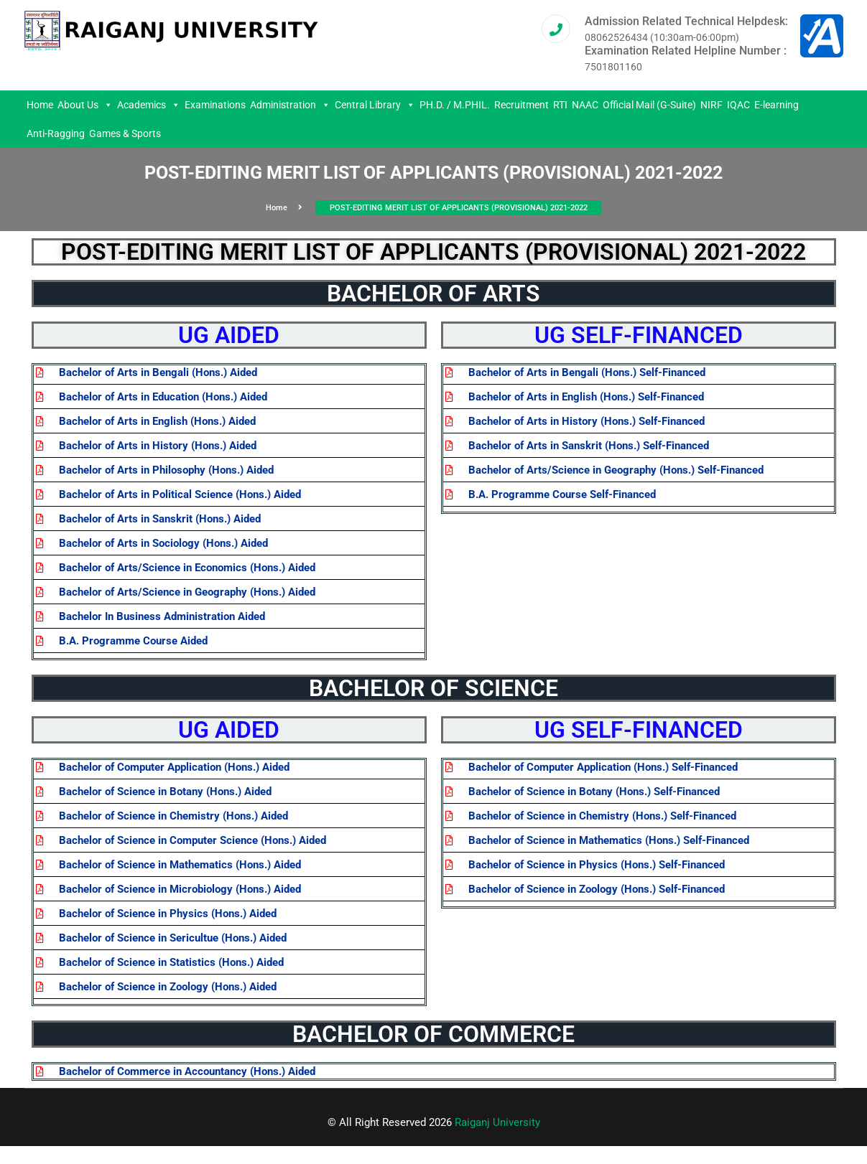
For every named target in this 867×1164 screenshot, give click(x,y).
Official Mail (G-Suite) (649, 105)
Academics (148, 104)
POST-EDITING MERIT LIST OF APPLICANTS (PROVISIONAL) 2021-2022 (459, 207)
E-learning (776, 105)
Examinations (215, 105)
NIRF (711, 105)
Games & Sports (125, 133)
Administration (290, 104)
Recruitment (521, 105)
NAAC (585, 105)
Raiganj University (497, 1122)
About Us (85, 104)
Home (40, 105)
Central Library (375, 104)
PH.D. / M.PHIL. (454, 105)
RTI (560, 105)
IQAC (738, 105)
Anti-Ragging (56, 133)
